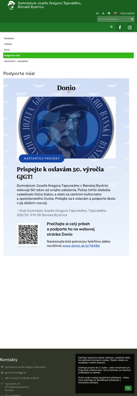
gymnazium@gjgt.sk (15, 372)
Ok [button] (128, 388)
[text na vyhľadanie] (116, 19)
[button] (115, 13)
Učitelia (8, 44)
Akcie (7, 49)
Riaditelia (9, 38)
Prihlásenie (127, 13)
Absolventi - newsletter (16, 61)
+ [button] (97, 13)
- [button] (103, 13)
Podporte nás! (12, 55)
